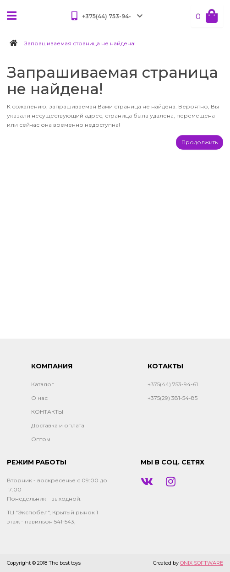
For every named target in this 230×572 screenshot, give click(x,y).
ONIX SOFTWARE (201, 563)
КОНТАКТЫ (47, 411)
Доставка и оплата (57, 425)
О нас (39, 397)
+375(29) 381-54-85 (172, 397)
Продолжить (199, 142)
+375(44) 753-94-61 (173, 384)
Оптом (40, 439)
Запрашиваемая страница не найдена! (80, 43)
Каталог (42, 384)
